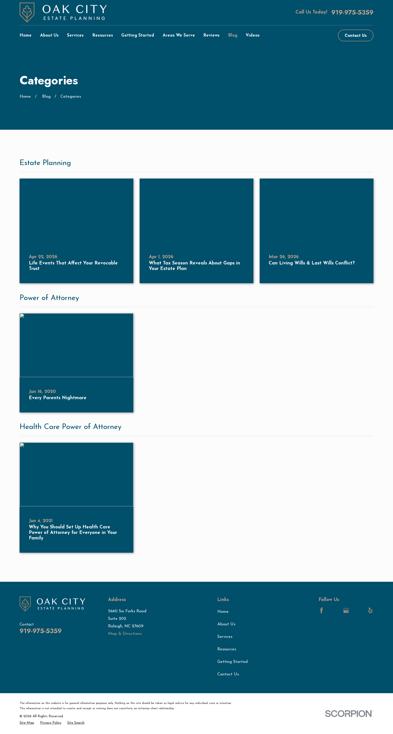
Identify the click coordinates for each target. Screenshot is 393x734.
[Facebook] (321, 610)
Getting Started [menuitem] (137, 35)
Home (223, 612)
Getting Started (232, 662)
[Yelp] (370, 610)
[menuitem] (27, 722)
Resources (226, 649)
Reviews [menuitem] (211, 35)
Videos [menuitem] (253, 35)
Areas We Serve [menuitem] (179, 35)
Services (224, 637)
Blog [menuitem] (232, 35)
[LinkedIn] (334, 610)
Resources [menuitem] (102, 35)
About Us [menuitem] (49, 35)
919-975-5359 (352, 12)
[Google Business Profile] (346, 610)
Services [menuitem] (75, 35)
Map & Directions (125, 634)
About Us (226, 624)
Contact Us (356, 35)
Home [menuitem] (26, 35)
